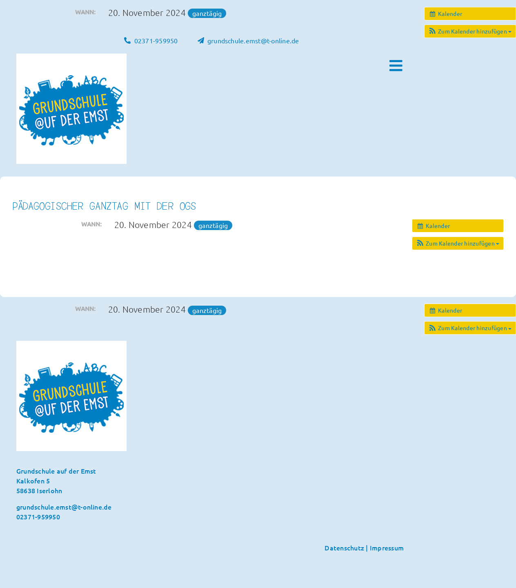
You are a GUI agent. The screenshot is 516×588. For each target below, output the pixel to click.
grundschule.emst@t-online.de (64, 506)
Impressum (387, 547)
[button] (470, 31)
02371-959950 (38, 516)
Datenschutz (344, 547)
